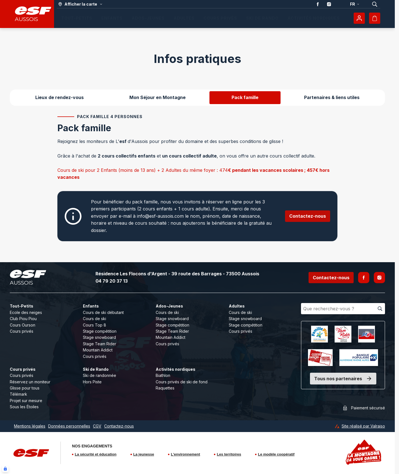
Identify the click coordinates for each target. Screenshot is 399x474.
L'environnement (185, 454)
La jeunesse (143, 454)
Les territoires (229, 454)
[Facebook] (363, 277)
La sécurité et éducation (95, 454)
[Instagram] (379, 277)
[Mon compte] (359, 18)
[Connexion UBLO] (5, 469)
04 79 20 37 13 (111, 281)
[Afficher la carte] (80, 4)
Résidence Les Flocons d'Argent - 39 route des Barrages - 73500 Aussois (177, 273)
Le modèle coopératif (276, 454)
